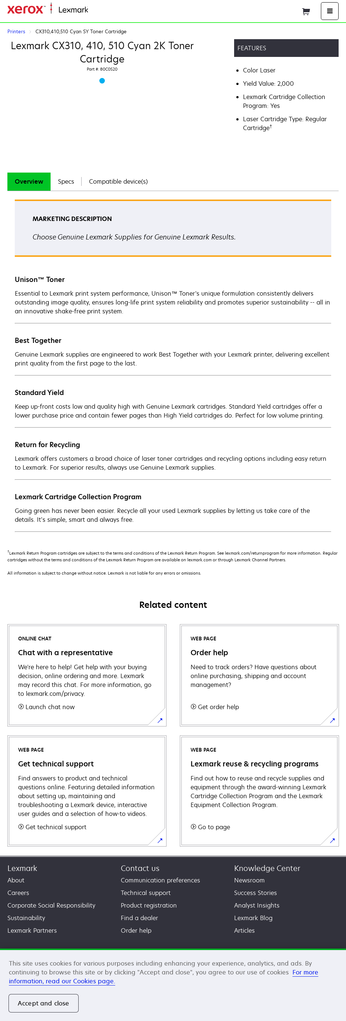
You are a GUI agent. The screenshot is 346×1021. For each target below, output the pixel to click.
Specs (66, 181)
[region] (173, 985)
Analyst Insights (257, 905)
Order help (136, 930)
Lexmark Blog (253, 918)
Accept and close (43, 1003)
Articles (244, 930)
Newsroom (249, 880)
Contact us (140, 868)
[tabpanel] (173, 365)
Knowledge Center (267, 868)
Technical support (146, 893)
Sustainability (26, 918)
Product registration (149, 905)
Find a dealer (139, 918)
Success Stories (255, 893)
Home (95, 10)
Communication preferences (160, 880)
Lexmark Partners (32, 930)
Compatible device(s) (118, 181)
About (15, 880)
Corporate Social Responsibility (51, 905)
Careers (18, 893)
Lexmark (22, 868)
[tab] (29, 182)
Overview (29, 181)
